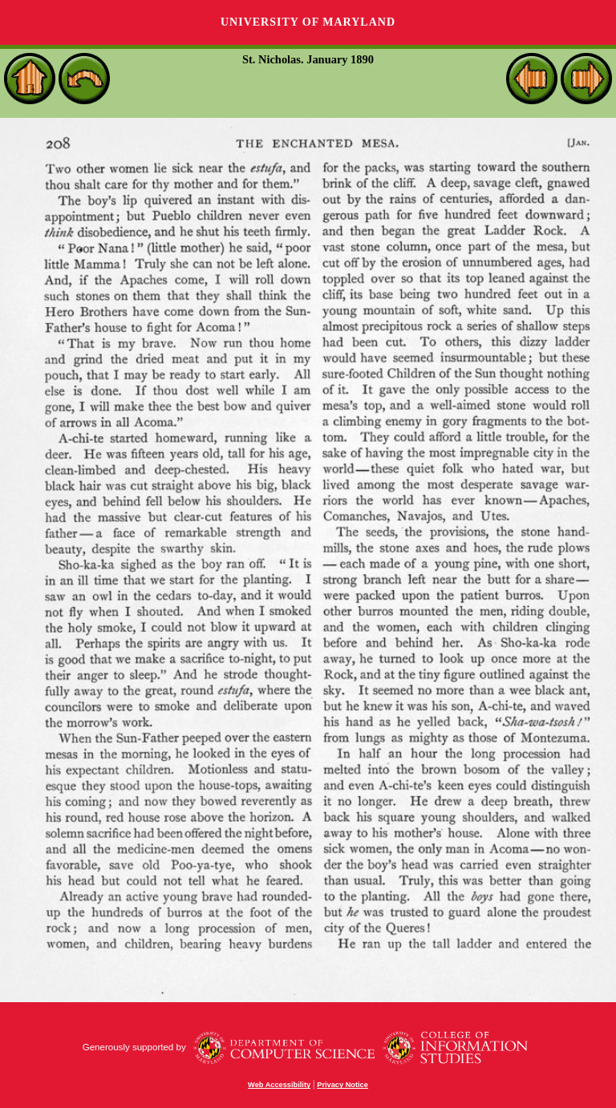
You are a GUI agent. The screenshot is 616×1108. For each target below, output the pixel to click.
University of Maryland (308, 22)
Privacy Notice (342, 1085)
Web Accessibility (279, 1085)
